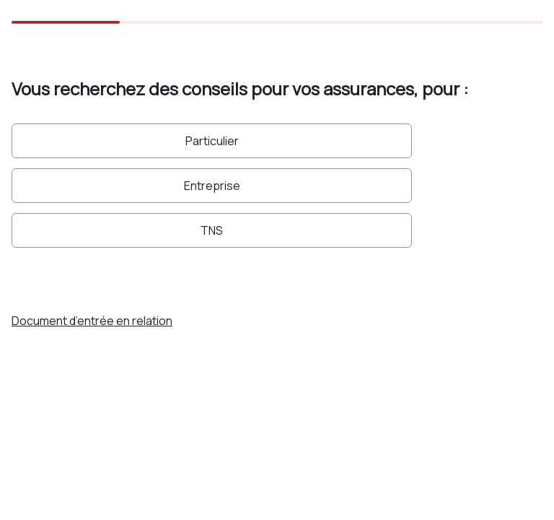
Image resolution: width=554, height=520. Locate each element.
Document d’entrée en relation (92, 321)
